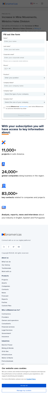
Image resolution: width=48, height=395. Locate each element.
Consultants (6, 323)
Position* (6, 74)
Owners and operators (10, 320)
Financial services (8, 327)
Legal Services (7, 330)
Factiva (4, 302)
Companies (6, 286)
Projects (5, 280)
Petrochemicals (7, 361)
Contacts (5, 289)
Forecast (5, 296)
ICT (3, 364)
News (4, 293)
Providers (5, 317)
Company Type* (8, 91)
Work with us (6, 271)
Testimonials (6, 268)
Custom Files (6, 305)
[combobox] (6, 69)
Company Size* (8, 99)
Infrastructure (7, 354)
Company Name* (8, 82)
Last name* (7, 46)
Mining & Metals (8, 348)
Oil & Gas (5, 351)
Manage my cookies (24, 390)
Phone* (5, 65)
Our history (6, 265)
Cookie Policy (31, 379)
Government (6, 333)
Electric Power (7, 345)
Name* (5, 38)
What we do (6, 262)
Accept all (24, 385)
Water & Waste (7, 358)
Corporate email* (8, 54)
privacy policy (24, 106)
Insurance (5, 336)
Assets (4, 283)
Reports (5, 299)
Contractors (6, 314)
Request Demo (24, 115)
